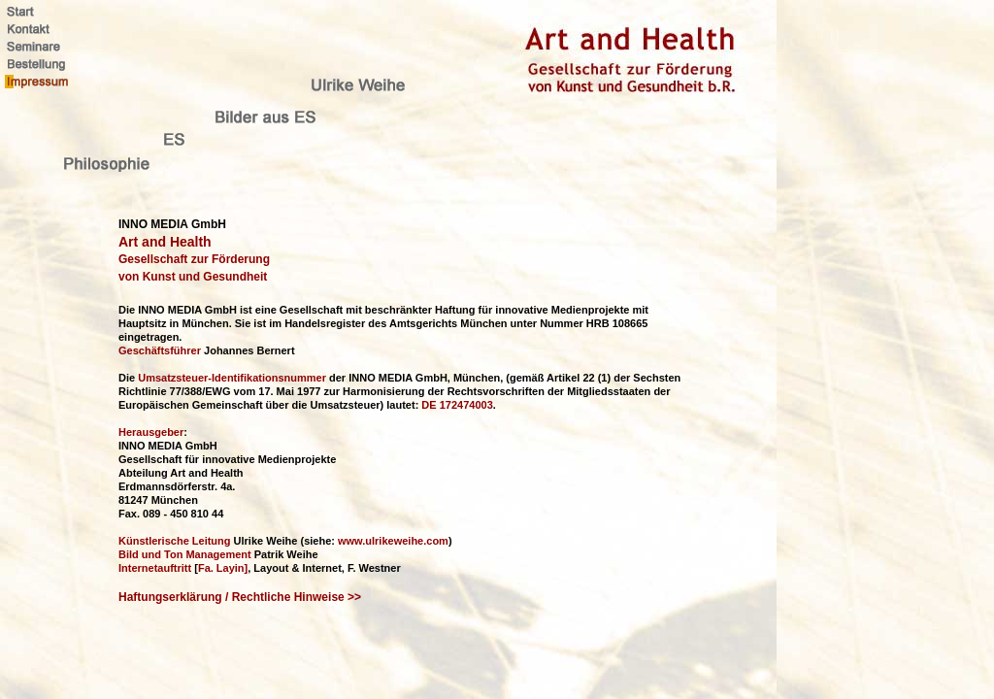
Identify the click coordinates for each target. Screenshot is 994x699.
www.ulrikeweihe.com (393, 541)
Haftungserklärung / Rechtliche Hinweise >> (239, 597)
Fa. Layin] (223, 568)
